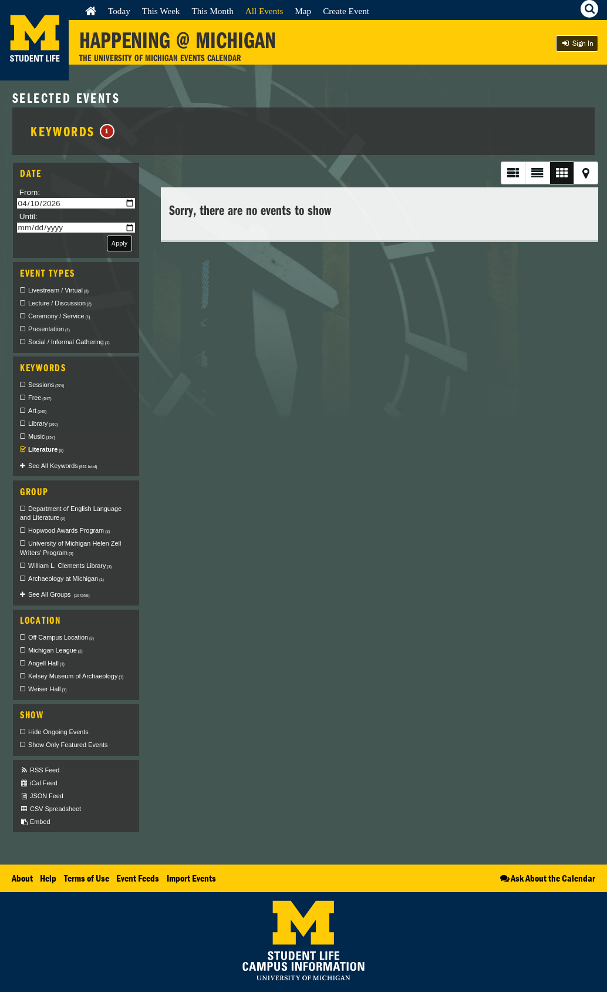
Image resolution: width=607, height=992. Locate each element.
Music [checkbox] (41, 436)
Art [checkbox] (37, 410)
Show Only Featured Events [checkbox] (67, 744)
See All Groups (59, 594)
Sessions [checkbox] (46, 384)
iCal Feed (39, 783)
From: (30, 192)
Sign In (577, 43)
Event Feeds (137, 878)
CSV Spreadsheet (50, 809)
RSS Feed (39, 770)
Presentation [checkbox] (49, 328)
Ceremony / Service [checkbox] (59, 316)
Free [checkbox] (40, 397)
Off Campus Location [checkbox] (61, 637)
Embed (35, 822)
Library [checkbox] (43, 423)
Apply (119, 242)
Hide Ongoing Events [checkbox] (58, 731)
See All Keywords (62, 465)
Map (303, 11)
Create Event (346, 11)
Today (119, 11)
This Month (212, 11)
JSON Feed (41, 796)
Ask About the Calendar (546, 878)
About (22, 878)
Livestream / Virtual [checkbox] (58, 290)
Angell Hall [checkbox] (46, 663)
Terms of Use (86, 878)
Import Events (191, 878)
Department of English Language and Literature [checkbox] (71, 513)
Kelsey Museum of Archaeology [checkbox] (75, 676)
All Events (264, 11)
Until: (28, 216)
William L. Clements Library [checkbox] (70, 565)
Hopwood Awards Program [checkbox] (69, 530)
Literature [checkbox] (45, 449)
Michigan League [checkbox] (55, 650)
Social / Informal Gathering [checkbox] (69, 341)
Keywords (72, 131)
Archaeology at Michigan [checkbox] (66, 578)
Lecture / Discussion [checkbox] (60, 303)
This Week (161, 11)
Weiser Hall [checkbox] (47, 688)
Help (48, 878)
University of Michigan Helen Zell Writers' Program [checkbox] (70, 548)
